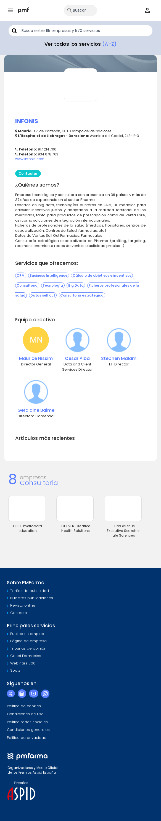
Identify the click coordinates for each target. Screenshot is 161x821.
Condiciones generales (28, 729)
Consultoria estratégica (82, 295)
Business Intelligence (48, 275)
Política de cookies (24, 706)
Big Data (76, 285)
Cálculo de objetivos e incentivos (102, 275)
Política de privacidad (26, 737)
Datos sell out (42, 295)
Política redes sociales (27, 722)
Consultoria (27, 285)
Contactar (28, 173)
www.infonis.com (29, 159)
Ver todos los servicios (80, 44)
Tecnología (53, 285)
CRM (21, 275)
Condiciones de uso (25, 714)
